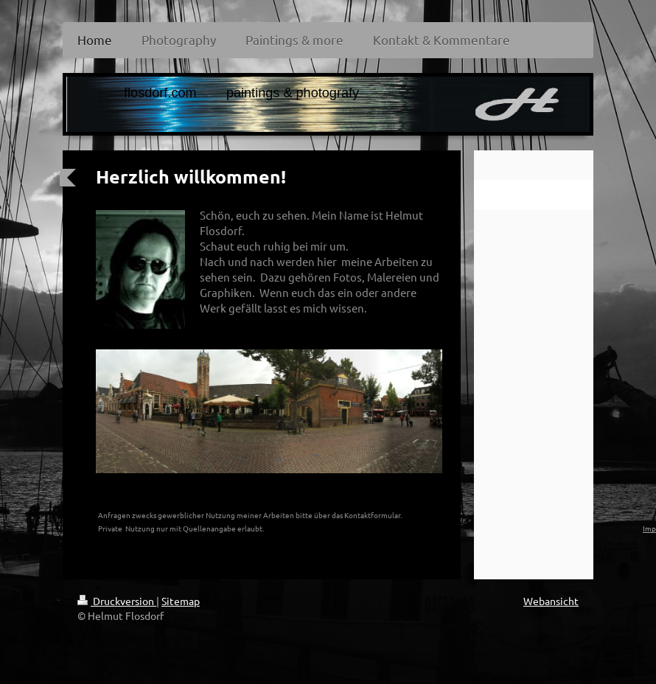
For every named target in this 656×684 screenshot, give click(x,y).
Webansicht (551, 600)
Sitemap (180, 600)
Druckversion (116, 600)
